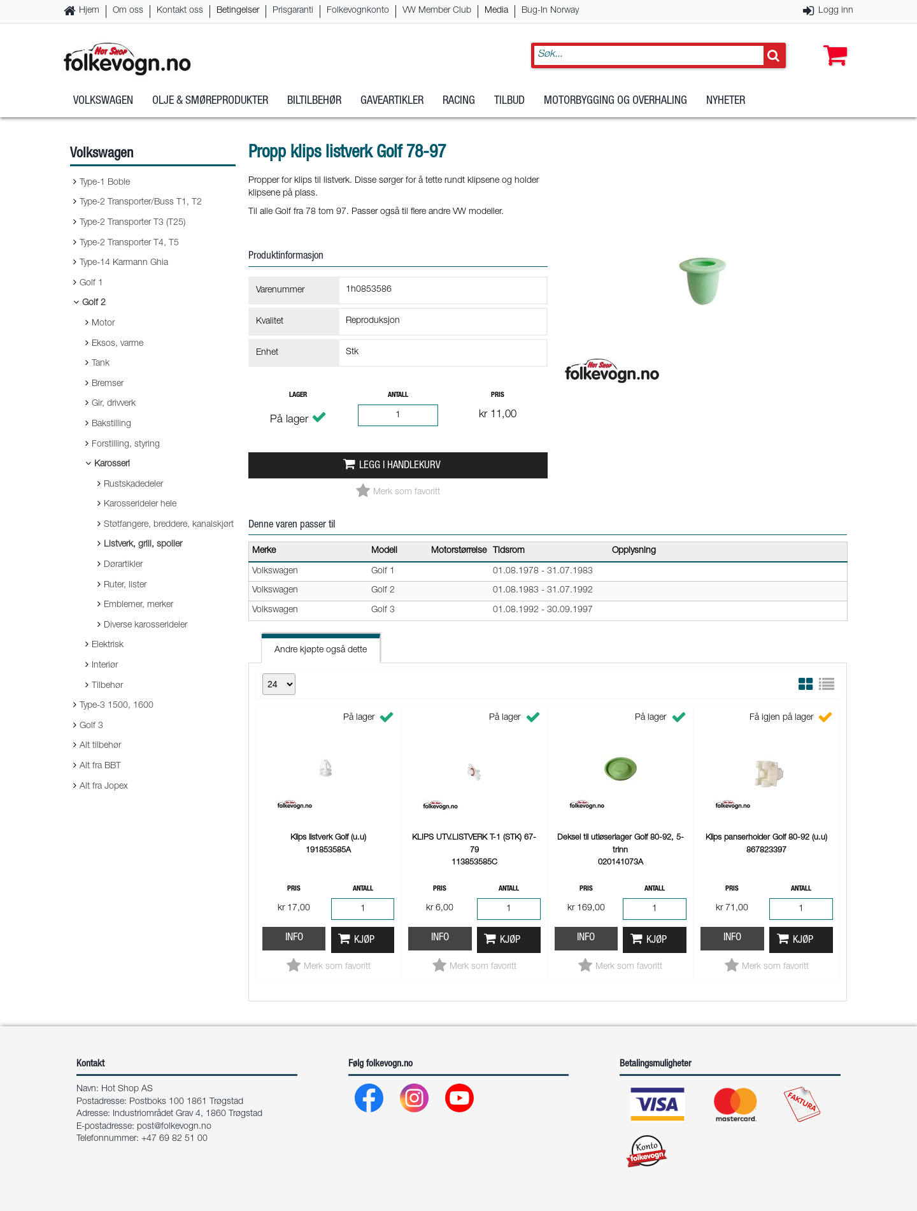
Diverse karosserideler (145, 625)
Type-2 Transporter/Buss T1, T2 (141, 202)
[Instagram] (415, 1101)
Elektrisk (108, 645)
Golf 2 (94, 303)
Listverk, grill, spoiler (143, 544)
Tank (101, 363)
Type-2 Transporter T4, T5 (129, 243)
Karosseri (112, 464)
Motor (103, 323)
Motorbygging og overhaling (615, 101)
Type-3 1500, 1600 (116, 705)
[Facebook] (369, 1101)
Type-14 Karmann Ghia (124, 263)
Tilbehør (107, 686)
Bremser (108, 384)
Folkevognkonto (358, 10)
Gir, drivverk (114, 403)
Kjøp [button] (364, 940)
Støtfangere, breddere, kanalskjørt (169, 524)
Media (496, 10)
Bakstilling (111, 424)
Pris (497, 395)
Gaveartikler (391, 101)
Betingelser (238, 10)
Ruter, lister (125, 585)
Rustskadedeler (133, 484)
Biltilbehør (314, 101)
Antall (398, 395)
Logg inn (835, 10)
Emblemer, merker (138, 605)
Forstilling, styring (126, 444)
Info (294, 938)
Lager (298, 395)
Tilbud (509, 101)
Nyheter (725, 101)
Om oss (128, 10)
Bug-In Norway (550, 10)
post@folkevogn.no (174, 1126)
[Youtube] (460, 1101)
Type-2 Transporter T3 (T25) (132, 223)
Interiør (105, 665)
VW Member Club (436, 10)
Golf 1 (91, 283)
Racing (459, 101)
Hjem (89, 10)
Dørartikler (123, 565)
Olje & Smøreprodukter (210, 101)
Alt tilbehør (100, 746)
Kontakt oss (180, 10)
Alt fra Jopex (104, 786)
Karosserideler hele (140, 504)
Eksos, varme (117, 344)
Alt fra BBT (100, 766)
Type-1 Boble (105, 182)
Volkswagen (103, 101)
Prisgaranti (293, 10)
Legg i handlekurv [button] (400, 466)
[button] (832, 42)
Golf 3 (91, 726)
